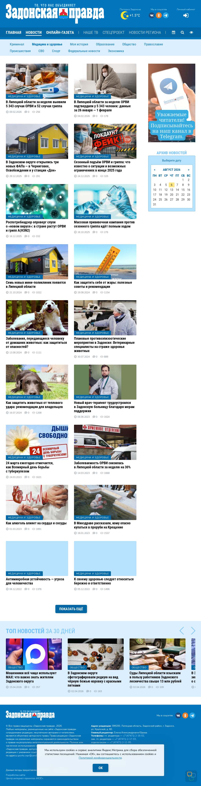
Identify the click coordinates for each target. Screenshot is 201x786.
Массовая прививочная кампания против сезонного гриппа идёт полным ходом (104, 224)
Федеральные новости (84, 51)
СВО (41, 51)
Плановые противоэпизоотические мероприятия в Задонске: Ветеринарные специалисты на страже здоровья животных (104, 344)
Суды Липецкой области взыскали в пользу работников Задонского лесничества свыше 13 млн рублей (155, 677)
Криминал (17, 44)
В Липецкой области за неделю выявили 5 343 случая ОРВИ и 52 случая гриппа (36, 104)
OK (101, 768)
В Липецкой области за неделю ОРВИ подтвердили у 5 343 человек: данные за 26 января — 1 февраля (102, 106)
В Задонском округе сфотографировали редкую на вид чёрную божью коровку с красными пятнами (94, 679)
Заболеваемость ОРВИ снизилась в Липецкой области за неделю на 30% (102, 465)
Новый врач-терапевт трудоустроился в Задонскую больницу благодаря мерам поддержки (104, 407)
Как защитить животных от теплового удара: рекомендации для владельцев (34, 405)
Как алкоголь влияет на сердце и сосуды (36, 523)
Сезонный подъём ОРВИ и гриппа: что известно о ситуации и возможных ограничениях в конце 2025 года (102, 166)
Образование (105, 44)
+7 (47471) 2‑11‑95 (120, 742)
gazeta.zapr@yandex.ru (29, 755)
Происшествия (20, 51)
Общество (129, 44)
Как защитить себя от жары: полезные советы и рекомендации (103, 284)
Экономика (116, 51)
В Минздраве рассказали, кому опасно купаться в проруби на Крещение (102, 525)
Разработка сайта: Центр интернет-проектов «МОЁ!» (24, 776)
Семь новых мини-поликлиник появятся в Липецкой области (36, 284)
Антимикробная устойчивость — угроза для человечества (35, 581)
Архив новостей (172, 152)
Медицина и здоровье (47, 44)
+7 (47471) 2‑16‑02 (133, 735)
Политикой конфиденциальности (100, 758)
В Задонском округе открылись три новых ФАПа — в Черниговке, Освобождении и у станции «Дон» (32, 166)
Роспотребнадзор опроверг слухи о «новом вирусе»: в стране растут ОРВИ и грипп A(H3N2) (36, 226)
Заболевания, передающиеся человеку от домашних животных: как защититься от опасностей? (36, 342)
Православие (153, 44)
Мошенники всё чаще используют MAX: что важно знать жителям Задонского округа (31, 677)
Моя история (79, 44)
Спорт (56, 51)
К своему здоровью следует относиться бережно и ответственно (104, 581)
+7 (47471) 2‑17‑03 (125, 739)
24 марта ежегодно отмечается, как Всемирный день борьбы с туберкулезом (29, 467)
